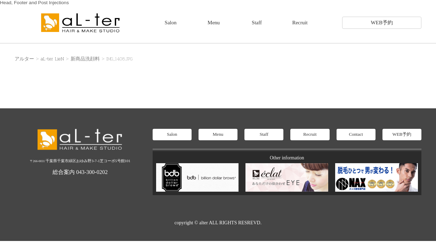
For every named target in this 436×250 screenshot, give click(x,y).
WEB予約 (382, 22)
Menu (214, 22)
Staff (257, 22)
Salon (171, 22)
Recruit (299, 22)
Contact (356, 134)
